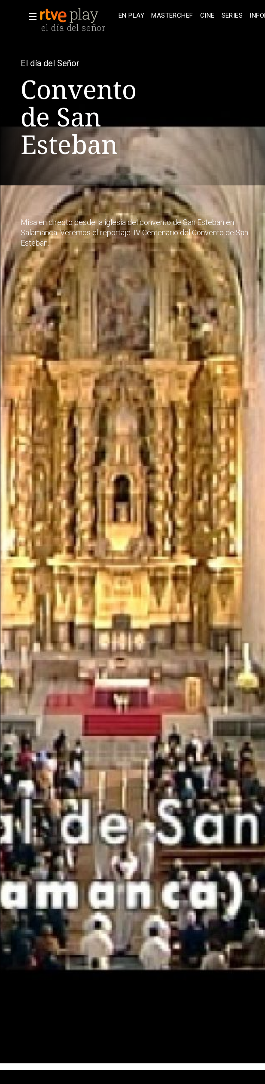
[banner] (77, 15)
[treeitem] (131, 15)
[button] (30, 16)
